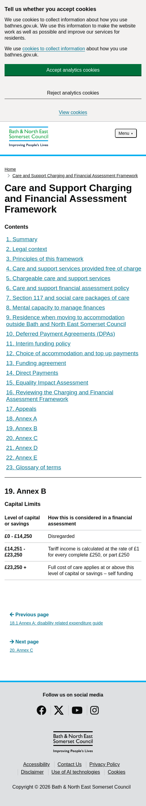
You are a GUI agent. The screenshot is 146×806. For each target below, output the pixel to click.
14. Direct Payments (32, 373)
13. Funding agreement (36, 363)
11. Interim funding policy (38, 343)
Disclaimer (32, 772)
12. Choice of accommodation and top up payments (72, 353)
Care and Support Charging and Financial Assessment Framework (75, 175)
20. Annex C (22, 438)
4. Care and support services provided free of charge (73, 268)
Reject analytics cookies (73, 92)
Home (10, 169)
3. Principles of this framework (44, 259)
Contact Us (70, 764)
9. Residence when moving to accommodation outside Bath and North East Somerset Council (66, 320)
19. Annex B (21, 428)
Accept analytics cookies (72, 70)
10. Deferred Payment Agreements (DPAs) (60, 334)
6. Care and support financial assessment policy (67, 288)
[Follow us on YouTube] (77, 712)
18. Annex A (21, 418)
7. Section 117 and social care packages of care (68, 298)
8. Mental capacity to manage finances (55, 307)
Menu (124, 133)
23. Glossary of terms (33, 467)
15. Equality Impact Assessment (47, 382)
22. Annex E (21, 457)
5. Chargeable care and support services (58, 278)
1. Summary (21, 239)
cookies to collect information (53, 48)
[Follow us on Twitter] (59, 712)
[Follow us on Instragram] (94, 712)
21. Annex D (22, 448)
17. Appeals (21, 409)
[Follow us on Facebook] (41, 712)
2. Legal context (26, 249)
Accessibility (36, 764)
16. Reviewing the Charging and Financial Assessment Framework (59, 395)
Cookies (116, 772)
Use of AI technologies (76, 772)
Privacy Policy (104, 764)
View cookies (73, 112)
